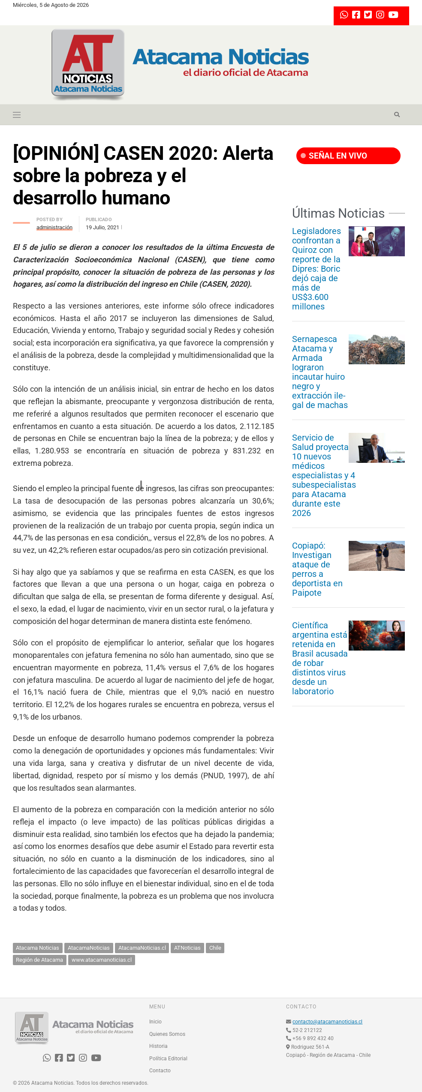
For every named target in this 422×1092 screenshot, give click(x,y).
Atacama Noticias (37, 948)
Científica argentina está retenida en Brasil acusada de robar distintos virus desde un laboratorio (320, 658)
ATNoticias (187, 948)
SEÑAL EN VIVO (334, 156)
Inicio (155, 1022)
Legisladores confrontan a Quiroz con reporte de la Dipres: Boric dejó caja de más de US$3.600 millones (316, 268)
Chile (215, 948)
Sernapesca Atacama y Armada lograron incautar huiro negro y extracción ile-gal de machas (320, 372)
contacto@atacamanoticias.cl (327, 1022)
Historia (158, 1046)
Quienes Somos (167, 1034)
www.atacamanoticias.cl (102, 960)
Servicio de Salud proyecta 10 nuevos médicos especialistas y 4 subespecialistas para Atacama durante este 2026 (324, 475)
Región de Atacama (39, 960)
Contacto (160, 1071)
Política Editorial (168, 1059)
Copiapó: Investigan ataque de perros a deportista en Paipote (317, 569)
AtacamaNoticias (89, 948)
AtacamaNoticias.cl (142, 948)
